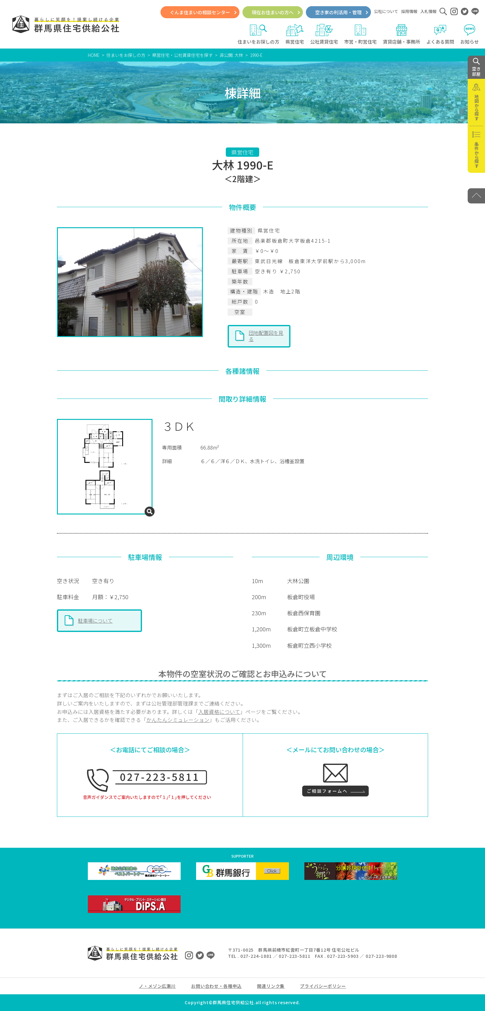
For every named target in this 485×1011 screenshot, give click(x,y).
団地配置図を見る (266, 336)
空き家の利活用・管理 (338, 12)
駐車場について (95, 620)
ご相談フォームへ (327, 791)
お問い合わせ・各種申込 (216, 986)
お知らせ (469, 34)
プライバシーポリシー (323, 986)
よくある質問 (440, 34)
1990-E (256, 55)
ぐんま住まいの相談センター (200, 12)
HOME (94, 55)
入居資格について (219, 711)
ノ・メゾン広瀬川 (157, 986)
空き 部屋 (476, 67)
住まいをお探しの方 (258, 34)
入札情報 (428, 11)
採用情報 (409, 11)
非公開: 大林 (231, 55)
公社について (386, 11)
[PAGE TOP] (476, 195)
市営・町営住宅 (360, 34)
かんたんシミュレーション (177, 719)
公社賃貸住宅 (324, 34)
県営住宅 (294, 34)
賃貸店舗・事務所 (401, 34)
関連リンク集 (271, 986)
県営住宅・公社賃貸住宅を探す (182, 55)
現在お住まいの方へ (273, 12)
